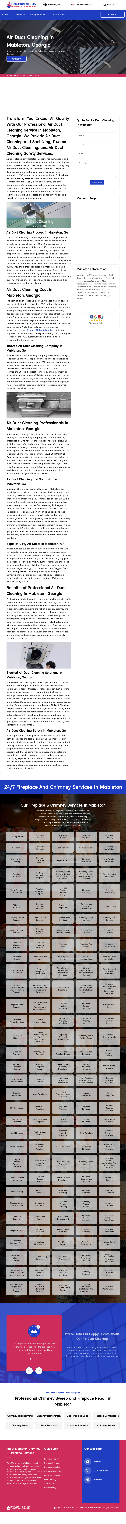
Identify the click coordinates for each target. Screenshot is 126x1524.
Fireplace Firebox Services (63, 1010)
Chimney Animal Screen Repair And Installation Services (86, 875)
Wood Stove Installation (86, 1252)
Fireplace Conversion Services (86, 1267)
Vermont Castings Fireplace (109, 1114)
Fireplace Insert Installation (17, 1185)
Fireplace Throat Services (17, 1025)
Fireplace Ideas (17, 1238)
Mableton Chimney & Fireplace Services (83, 1519)
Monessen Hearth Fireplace (39, 1153)
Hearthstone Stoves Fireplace (109, 1153)
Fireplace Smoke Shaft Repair (40, 891)
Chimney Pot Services (86, 931)
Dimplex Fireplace (86, 1127)
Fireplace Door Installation (63, 993)
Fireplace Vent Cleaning (86, 945)
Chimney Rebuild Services (40, 1185)
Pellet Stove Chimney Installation (63, 1071)
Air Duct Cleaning (40, 1198)
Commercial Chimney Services (63, 1025)
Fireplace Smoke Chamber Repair (63, 891)
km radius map (97, 230)
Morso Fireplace (63, 1153)
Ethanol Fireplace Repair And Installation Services (86, 975)
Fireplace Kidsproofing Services (86, 1185)
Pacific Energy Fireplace (40, 1140)
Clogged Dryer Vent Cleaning (16, 1211)
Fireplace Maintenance (40, 1252)
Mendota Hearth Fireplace (63, 1140)
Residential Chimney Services (86, 1025)
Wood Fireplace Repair (40, 959)
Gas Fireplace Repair (63, 959)
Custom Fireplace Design (40, 1071)
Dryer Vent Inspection (109, 1198)
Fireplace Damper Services (86, 1010)
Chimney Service (63, 836)
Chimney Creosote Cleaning (40, 860)
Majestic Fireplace (86, 1115)
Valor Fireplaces (40, 1100)
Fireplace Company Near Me (16, 1252)
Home (4, 14)
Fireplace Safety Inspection (86, 1224)
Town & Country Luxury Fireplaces (63, 1100)
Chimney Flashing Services (17, 945)
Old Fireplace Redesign (86, 1057)
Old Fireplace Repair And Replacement (86, 906)
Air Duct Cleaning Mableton (26, 75)
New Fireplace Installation (109, 860)
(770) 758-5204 (112, 15)
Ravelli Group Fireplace (63, 1170)
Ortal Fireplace (86, 1140)
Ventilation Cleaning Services (39, 1283)
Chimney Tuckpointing (109, 891)
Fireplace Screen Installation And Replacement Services (109, 1170)
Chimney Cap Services (40, 918)
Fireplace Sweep (63, 945)
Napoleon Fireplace (63, 1115)
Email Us (109, 5)
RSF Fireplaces (16, 1115)
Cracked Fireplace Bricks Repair (63, 1299)
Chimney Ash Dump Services (63, 931)
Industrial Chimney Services (109, 1025)
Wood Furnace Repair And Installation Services (63, 975)
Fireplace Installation (86, 860)
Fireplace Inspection (63, 906)
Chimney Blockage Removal (40, 906)
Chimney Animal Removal (86, 1170)
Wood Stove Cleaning (109, 1252)
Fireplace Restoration (16, 875)
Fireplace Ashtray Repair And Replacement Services (109, 993)
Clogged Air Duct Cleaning (40, 330)
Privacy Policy (50, 1499)
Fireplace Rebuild (17, 959)
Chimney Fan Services (109, 931)
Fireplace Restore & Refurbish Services (39, 1299)
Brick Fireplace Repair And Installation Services (16, 1299)
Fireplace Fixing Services (40, 1267)
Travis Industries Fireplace (86, 1153)
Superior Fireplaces (16, 1100)
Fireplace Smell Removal (16, 1057)
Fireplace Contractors (109, 945)
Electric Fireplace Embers (86, 1071)
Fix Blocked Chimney (17, 1041)
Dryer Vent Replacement (63, 1224)
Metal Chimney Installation (16, 891)
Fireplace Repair (63, 860)
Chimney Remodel (86, 1283)
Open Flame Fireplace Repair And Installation (16, 1283)
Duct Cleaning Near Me (40, 1238)
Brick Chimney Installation (109, 875)
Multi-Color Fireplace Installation (63, 1085)
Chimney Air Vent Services (17, 1085)
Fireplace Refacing (86, 891)
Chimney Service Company (86, 1211)
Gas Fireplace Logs (109, 1010)
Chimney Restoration (16, 906)
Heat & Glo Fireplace (17, 1127)
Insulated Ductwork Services (109, 1283)
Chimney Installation (109, 847)
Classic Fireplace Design (109, 1057)
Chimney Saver (109, 906)
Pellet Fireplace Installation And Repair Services (86, 1085)
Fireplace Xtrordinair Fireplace (109, 1140)
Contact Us (59, 14)
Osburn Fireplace (63, 1127)
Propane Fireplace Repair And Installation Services (17, 993)
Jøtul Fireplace (16, 1140)
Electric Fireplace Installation (40, 975)
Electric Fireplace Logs (39, 1025)
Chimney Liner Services (16, 931)
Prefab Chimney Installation (63, 1185)
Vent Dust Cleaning (86, 1198)
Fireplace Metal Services (17, 1010)
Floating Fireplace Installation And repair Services (86, 1299)
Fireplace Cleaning (109, 836)
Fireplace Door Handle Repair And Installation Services (86, 993)
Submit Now (96, 182)
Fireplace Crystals (40, 1085)
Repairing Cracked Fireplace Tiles (63, 1041)
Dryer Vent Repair (40, 1224)
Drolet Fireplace (17, 1153)
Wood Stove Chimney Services (16, 1267)
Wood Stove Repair (63, 1252)
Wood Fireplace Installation (109, 959)
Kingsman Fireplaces (86, 1100)
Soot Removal (63, 848)
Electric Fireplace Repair (86, 958)
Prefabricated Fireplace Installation (109, 975)
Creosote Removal (40, 847)
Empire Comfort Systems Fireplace (17, 1170)
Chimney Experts (17, 1224)
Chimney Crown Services (17, 918)
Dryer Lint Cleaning (63, 1198)
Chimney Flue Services (109, 918)
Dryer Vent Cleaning (109, 1186)
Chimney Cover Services (86, 918)
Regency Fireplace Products (109, 1085)
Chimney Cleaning (40, 836)
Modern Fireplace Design (17, 1071)
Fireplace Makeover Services (63, 1283)
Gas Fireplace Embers (109, 1071)
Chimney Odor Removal (39, 1057)
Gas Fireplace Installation (17, 975)
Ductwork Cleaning (86, 1238)
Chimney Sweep (17, 836)
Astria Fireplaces (109, 1100)
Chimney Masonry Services (40, 945)
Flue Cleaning (17, 848)
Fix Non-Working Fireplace (40, 875)
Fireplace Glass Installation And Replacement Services (40, 993)
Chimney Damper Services (40, 931)
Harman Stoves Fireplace (40, 1127)
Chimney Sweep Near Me (63, 1238)
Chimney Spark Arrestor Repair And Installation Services (63, 875)
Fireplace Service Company (63, 1211)
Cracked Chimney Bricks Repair (109, 1041)
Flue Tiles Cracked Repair (63, 1057)
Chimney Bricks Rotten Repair (86, 1041)
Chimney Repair (86, 848)
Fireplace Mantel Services (109, 1299)
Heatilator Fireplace (39, 1115)
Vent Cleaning (17, 1198)
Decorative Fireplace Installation (109, 1224)
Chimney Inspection (86, 836)
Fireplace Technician (109, 1238)
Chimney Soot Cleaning (16, 860)
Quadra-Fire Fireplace (109, 1127)
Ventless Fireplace (63, 1267)
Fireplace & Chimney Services (30, 14)
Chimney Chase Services (63, 918)
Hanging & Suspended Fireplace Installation (109, 1267)
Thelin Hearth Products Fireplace (40, 1169)
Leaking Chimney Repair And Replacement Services (40, 1041)
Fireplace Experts (109, 1211)
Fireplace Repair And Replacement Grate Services (39, 1010)
